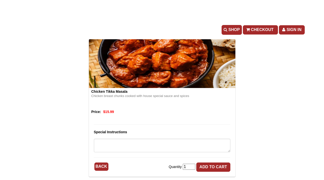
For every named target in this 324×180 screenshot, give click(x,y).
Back (101, 166)
